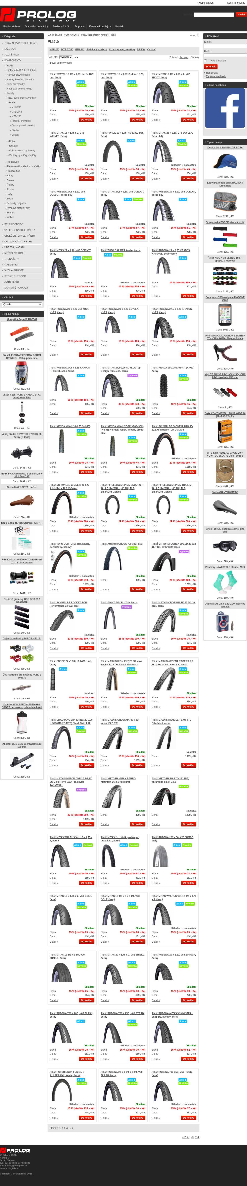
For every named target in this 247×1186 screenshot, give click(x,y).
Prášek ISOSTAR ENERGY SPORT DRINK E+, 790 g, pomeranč (22, 357)
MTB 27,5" (67, 49)
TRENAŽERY (11, 259)
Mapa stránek (206, 2)
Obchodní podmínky (36, 26)
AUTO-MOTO (11, 282)
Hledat (241, 14)
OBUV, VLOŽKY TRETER (18, 241)
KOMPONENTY (71, 35)
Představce (13, 161)
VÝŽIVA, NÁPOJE (14, 270)
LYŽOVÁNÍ (10, 49)
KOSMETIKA (11, 264)
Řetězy (10, 185)
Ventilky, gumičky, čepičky (22, 155)
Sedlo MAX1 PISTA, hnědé (22, 487)
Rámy (10, 175)
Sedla (10, 198)
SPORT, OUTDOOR (15, 276)
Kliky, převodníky (16, 84)
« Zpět (185, 1137)
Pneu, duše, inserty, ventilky (94, 35)
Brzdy (10, 65)
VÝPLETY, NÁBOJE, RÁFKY (19, 230)
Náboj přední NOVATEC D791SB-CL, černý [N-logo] (21, 435)
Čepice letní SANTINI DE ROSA (225, 147)
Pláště (12, 102)
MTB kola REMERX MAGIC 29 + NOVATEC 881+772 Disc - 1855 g (225, 454)
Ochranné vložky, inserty (22, 150)
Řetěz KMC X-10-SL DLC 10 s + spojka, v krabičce (225, 259)
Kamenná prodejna (100, 26)
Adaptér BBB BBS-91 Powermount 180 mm (22, 745)
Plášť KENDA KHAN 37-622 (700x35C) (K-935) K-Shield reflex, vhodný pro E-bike (122, 430)
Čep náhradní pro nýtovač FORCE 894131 (22, 676)
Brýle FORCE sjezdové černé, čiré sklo (225, 530)
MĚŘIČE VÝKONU (14, 253)
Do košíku (86, 119)
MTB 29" (54, 49)
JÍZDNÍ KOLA (11, 54)
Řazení (10, 180)
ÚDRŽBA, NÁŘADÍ (14, 247)
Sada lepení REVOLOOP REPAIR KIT (22, 523)
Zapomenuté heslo (216, 76)
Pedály (10, 93)
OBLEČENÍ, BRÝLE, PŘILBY (19, 235)
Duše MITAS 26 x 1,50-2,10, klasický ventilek (225, 605)
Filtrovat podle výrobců (60, 62)
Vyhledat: (187, 14)
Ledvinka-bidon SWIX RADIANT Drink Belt (225, 184)
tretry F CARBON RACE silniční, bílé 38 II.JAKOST (22, 475)
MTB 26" (79, 49)
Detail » (54, 120)
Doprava (79, 26)
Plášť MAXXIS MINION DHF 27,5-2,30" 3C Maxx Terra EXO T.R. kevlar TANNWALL (71, 782)
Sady (9, 194)
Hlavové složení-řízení (18, 74)
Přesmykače (13, 171)
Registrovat (212, 72)
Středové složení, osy (18, 208)
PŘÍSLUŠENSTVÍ (13, 224)
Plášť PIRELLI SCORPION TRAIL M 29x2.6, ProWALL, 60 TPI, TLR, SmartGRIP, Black (171, 488)
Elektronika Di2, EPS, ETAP (21, 70)
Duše (12, 141)
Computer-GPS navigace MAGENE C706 (225, 299)
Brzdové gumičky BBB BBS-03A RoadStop (22, 601)
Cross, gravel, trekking (122, 49)
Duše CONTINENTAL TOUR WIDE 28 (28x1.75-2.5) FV (225, 415)
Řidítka (10, 189)
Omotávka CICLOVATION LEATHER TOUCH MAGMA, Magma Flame (225, 337)
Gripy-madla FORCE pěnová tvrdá (225, 222)
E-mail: (208, 41)
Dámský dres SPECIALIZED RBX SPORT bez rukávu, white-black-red (22, 706)
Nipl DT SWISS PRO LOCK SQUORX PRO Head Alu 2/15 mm (225, 376)
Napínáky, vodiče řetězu (19, 88)
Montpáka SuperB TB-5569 (22, 319)
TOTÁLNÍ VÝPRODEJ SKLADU (21, 43)
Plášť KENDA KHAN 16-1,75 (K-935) (70, 426)
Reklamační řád (61, 26)
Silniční (141, 49)
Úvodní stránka (11, 26)
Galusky (13, 146)
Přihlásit (211, 66)
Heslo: (207, 51)
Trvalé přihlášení (217, 60)
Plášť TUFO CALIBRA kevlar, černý (120, 250)
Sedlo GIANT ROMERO (225, 492)
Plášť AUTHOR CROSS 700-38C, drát (121, 543)
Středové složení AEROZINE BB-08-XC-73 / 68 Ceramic (22, 561)
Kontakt (119, 26)
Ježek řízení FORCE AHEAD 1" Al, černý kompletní (22, 396)
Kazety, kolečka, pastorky (20, 79)
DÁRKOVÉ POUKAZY (16, 287)
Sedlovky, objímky (16, 203)
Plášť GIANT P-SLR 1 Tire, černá (119, 602)
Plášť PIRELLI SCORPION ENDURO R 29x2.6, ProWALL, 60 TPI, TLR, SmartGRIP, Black (122, 488)
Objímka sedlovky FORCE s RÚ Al (22, 638)
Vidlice (10, 217)
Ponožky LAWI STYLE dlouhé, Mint (225, 567)
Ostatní (151, 49)
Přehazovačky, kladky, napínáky (24, 166)
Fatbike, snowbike (96, 49)
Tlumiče (11, 212)
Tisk (197, 1137)
